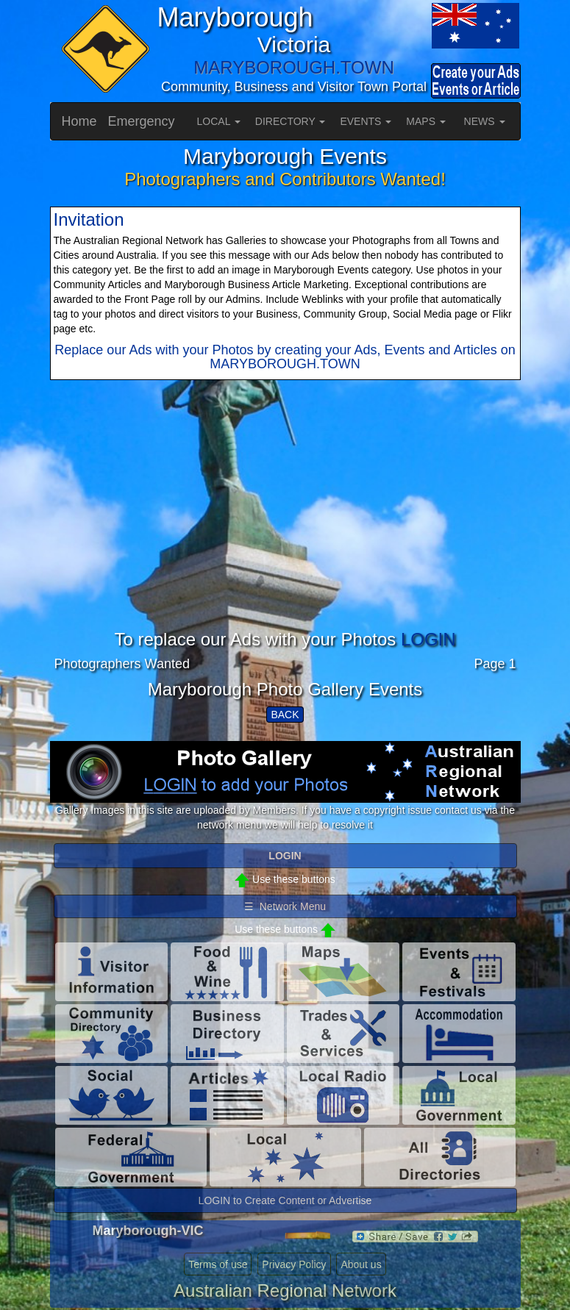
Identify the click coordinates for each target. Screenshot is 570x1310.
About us (361, 1264)
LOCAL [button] (219, 121)
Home (79, 121)
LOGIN (428, 639)
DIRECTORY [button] (290, 121)
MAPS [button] (426, 121)
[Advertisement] (285, 527)
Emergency (141, 121)
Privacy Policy (294, 1264)
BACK (285, 714)
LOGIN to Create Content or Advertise (285, 1200)
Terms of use (217, 1264)
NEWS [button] (484, 121)
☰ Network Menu (285, 906)
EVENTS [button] (365, 121)
